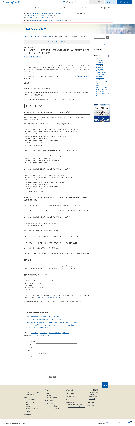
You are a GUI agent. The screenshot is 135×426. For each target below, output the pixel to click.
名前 (29, 344)
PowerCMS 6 (99, 62)
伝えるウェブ (99, 58)
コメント (30, 356)
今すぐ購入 (126, 2)
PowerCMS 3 (34, 333)
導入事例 (49, 395)
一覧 (56, 42)
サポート (98, 97)
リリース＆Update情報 (101, 89)
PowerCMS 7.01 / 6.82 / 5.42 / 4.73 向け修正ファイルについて (46, 20)
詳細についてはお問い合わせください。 (49, 297)
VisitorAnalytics (100, 76)
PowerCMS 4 (47, 36)
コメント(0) (46, 335)
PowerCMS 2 (99, 69)
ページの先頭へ (105, 386)
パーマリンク (38, 335)
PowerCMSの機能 (30, 400)
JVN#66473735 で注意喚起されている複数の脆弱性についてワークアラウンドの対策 (53, 13)
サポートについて (70, 393)
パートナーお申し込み (53, 408)
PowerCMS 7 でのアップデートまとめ (38, 15)
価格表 (27, 404)
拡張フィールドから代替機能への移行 (38, 17)
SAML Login (92, 399)
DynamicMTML (28, 57)
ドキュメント (29, 411)
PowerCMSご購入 (71, 402)
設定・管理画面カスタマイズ (102, 94)
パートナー (123, 8)
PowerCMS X (99, 79)
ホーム (25, 36)
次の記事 (62, 42)
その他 (97, 101)
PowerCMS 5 (99, 64)
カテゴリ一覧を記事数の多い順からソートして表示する (42, 316)
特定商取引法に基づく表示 (75, 404)
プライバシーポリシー (72, 396)
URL (29, 350)
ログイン (112, 2)
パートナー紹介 (49, 403)
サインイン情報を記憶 (43, 353)
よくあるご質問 (105, 8)
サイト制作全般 (100, 91)
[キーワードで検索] (95, 2)
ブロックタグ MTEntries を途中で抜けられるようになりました (45, 319)
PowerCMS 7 (99, 60)
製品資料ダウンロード (32, 409)
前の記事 (50, 42)
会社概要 (68, 399)
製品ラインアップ (30, 402)
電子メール (31, 347)
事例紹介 (85, 8)
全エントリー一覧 (100, 44)
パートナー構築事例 (52, 397)
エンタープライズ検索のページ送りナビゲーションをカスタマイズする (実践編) (50, 325)
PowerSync (99, 71)
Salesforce (37, 57)
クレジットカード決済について (76, 407)
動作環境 (28, 406)
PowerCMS (9, 8)
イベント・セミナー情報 (102, 87)
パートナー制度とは (52, 406)
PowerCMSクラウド (34, 8)
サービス (62, 8)
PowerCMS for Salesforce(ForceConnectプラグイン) (40, 65)
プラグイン (65, 333)
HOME (25, 390)
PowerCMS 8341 (100, 74)
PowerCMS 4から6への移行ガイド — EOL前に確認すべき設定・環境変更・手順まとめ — (53, 322)
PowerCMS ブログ (82, 2)
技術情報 (98, 85)
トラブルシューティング (102, 99)
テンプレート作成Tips (55, 333)
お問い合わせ (69, 2)
